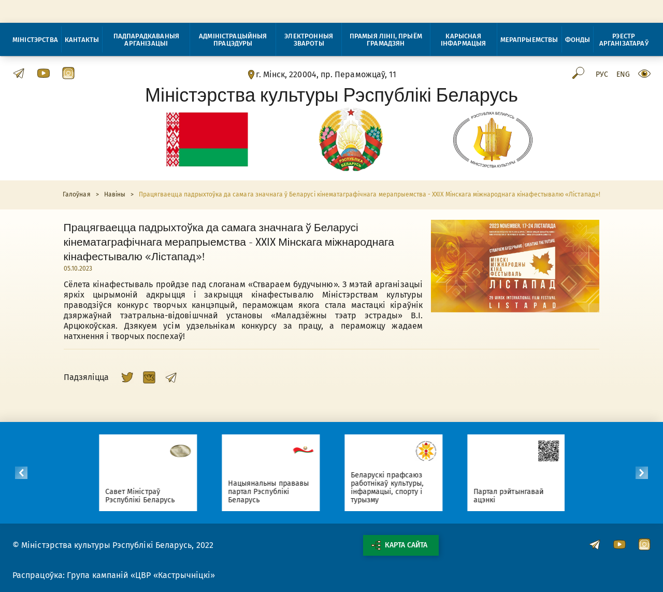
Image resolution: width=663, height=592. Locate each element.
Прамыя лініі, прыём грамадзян (386, 39)
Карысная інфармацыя (463, 39)
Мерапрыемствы (529, 40)
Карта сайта (399, 545)
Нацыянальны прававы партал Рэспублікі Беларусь (274, 491)
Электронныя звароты (308, 39)
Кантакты (82, 40)
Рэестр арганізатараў (623, 39)
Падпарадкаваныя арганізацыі (146, 39)
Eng (623, 75)
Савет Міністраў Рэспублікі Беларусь (145, 495)
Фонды (577, 40)
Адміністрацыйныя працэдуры (233, 39)
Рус (602, 75)
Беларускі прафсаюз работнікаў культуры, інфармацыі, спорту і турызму (392, 487)
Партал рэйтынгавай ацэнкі (514, 495)
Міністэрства (35, 40)
